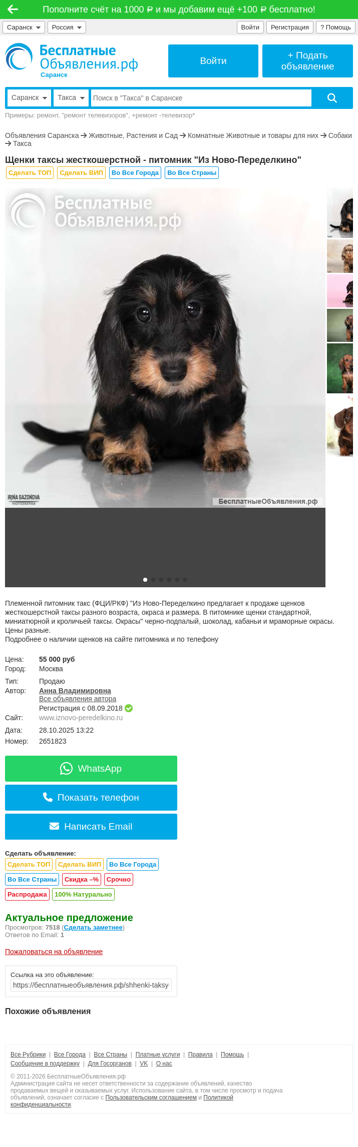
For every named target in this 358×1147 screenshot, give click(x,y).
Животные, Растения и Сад (133, 135)
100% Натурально (83, 894)
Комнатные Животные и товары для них (253, 135)
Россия (67, 27)
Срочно (119, 879)
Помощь (232, 1054)
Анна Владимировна (75, 691)
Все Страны (110, 1054)
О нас (164, 1063)
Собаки (340, 135)
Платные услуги (158, 1054)
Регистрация (290, 27)
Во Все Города (135, 172)
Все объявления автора (77, 699)
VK (144, 1063)
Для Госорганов (109, 1063)
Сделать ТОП (30, 172)
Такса (22, 143)
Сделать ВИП (81, 172)
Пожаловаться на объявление (54, 952)
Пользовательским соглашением (151, 1097)
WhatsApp (91, 768)
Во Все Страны (191, 172)
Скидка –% (82, 879)
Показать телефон (91, 797)
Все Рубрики (28, 1054)
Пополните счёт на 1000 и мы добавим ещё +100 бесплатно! (179, 9)
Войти (250, 27)
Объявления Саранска (42, 135)
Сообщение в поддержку (45, 1063)
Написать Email (91, 826)
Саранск (24, 27)
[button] (145, 580)
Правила (200, 1054)
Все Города (70, 1054)
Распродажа (27, 894)
